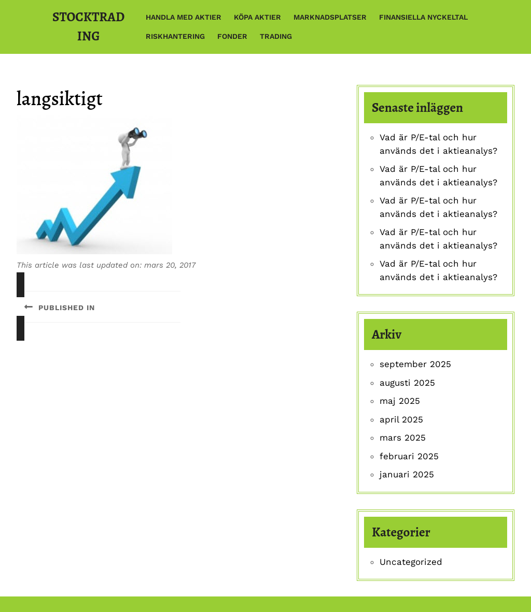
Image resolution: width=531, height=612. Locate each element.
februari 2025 (409, 456)
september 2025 (415, 364)
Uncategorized (411, 562)
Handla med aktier (183, 17)
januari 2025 (407, 474)
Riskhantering (175, 36)
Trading (276, 36)
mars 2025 (403, 437)
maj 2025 (400, 401)
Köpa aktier (257, 17)
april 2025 (401, 419)
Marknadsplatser (330, 17)
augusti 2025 (407, 382)
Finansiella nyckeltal (423, 17)
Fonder (232, 36)
